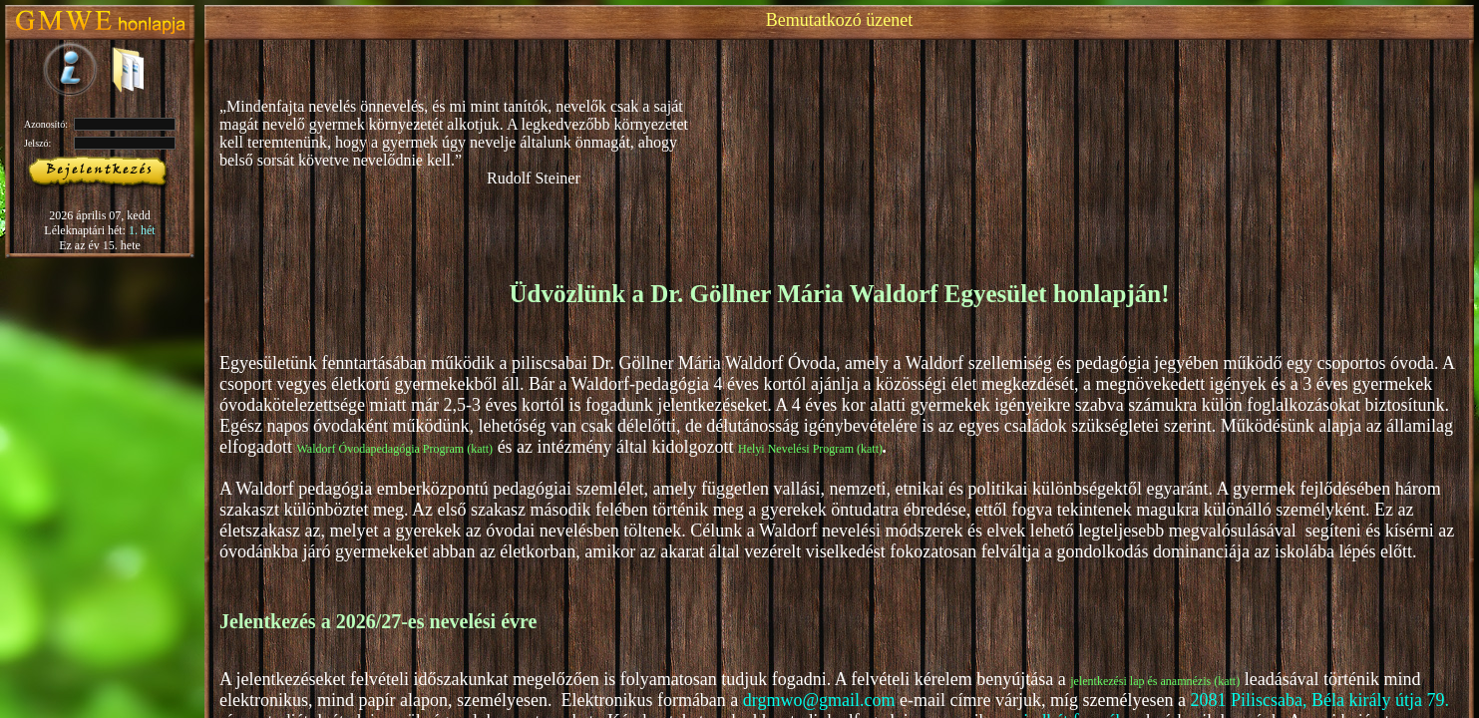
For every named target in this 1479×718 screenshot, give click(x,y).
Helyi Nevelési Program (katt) (810, 449)
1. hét (142, 230)
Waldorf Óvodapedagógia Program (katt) (394, 449)
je (1074, 681)
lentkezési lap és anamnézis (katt (1157, 681)
